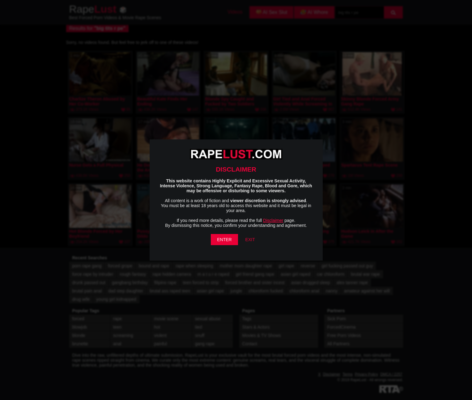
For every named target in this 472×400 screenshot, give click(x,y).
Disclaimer (273, 220)
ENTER (224, 239)
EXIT (250, 239)
